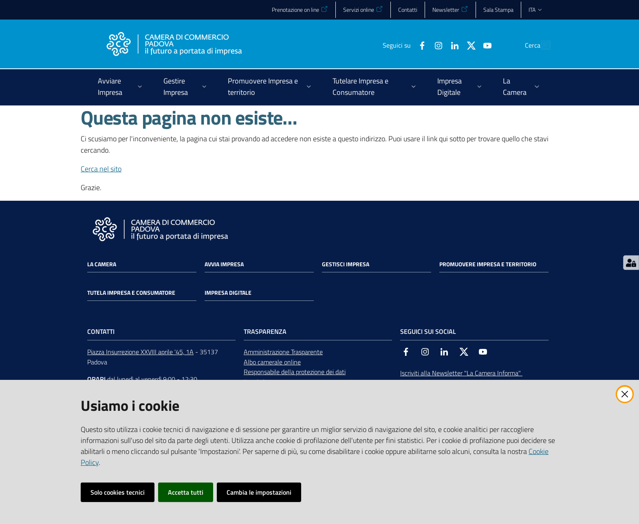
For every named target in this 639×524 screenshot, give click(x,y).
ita (536, 9)
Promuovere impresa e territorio (487, 264)
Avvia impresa (224, 264)
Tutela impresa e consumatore (131, 293)
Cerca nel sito (101, 168)
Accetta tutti (185, 492)
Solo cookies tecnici (117, 492)
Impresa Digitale (228, 293)
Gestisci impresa (345, 264)
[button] (541, 45)
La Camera (101, 264)
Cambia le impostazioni (259, 492)
